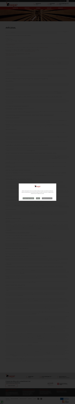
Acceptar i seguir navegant (28, 175)
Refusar (38, 175)
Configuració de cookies (47, 175)
